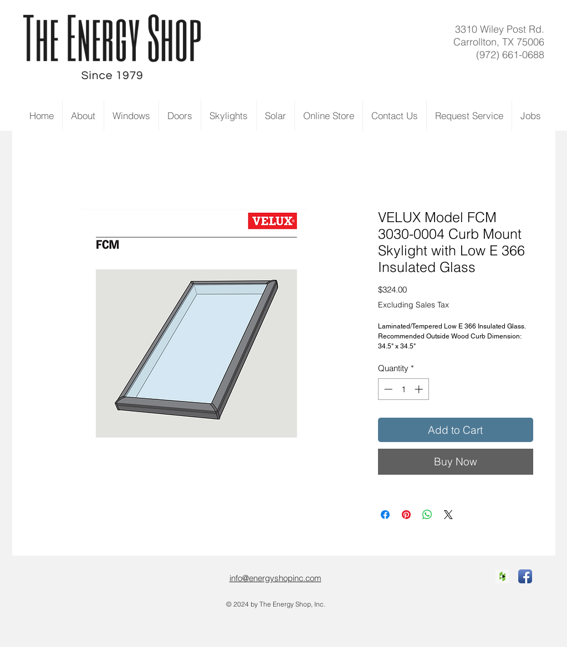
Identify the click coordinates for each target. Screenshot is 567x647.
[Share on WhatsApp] (427, 514)
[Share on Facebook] (385, 514)
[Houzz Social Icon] (502, 576)
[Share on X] (448, 514)
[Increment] (419, 389)
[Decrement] (387, 389)
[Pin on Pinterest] (406, 514)
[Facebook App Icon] (525, 576)
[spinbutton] (403, 389)
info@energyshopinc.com (275, 578)
